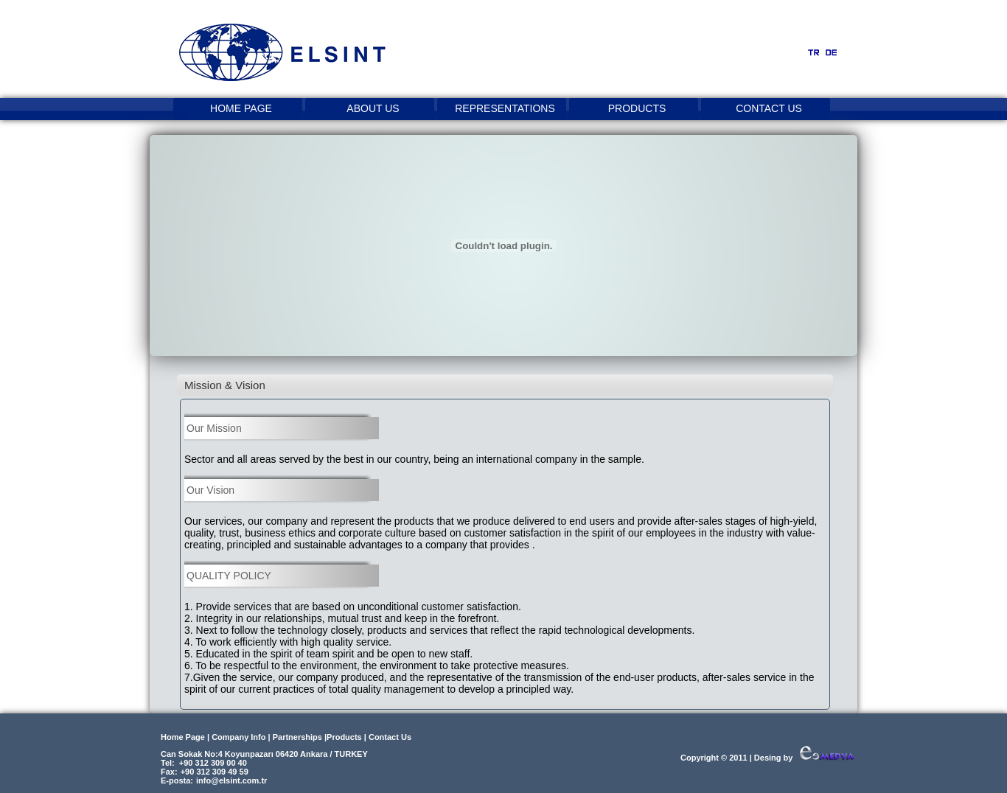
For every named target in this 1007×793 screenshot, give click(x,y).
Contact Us (390, 737)
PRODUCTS (637, 108)
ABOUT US (372, 108)
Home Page (183, 737)
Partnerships (297, 737)
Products (344, 737)
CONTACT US (769, 108)
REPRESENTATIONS (505, 108)
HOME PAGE (241, 108)
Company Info (238, 737)
